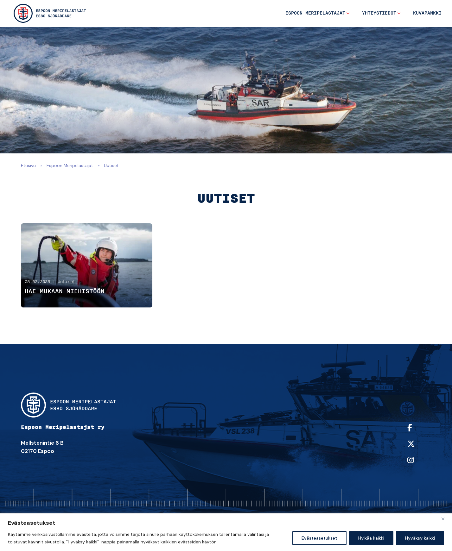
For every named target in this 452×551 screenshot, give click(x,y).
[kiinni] (445, 519)
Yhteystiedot (379, 13)
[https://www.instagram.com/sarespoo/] (417, 464)
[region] (226, 532)
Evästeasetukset (319, 538)
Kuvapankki (427, 13)
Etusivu (28, 165)
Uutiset (66, 282)
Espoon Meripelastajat (315, 13)
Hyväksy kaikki (420, 538)
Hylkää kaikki (371, 538)
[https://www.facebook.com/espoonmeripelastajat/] (417, 432)
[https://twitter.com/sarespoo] (417, 448)
